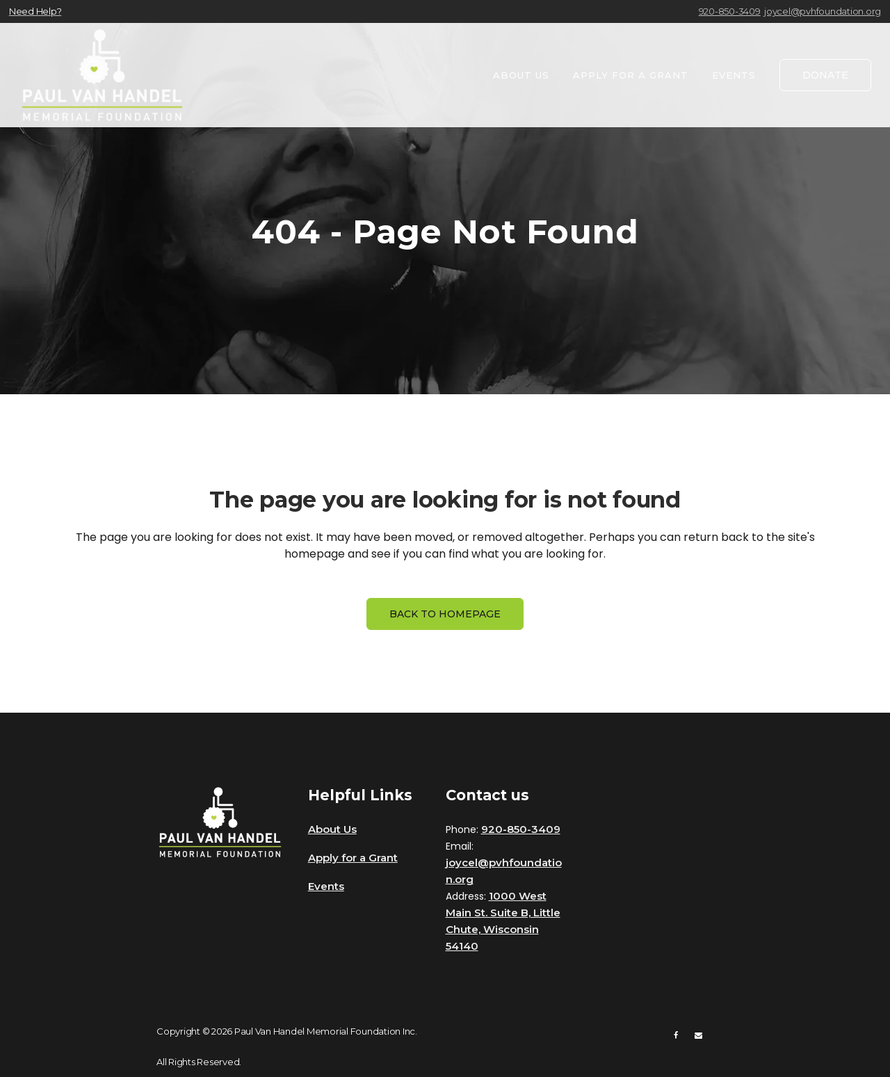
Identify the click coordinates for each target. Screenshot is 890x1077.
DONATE (825, 75)
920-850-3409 (730, 11)
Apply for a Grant (353, 857)
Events (326, 886)
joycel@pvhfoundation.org (822, 11)
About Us (332, 829)
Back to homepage (445, 614)
